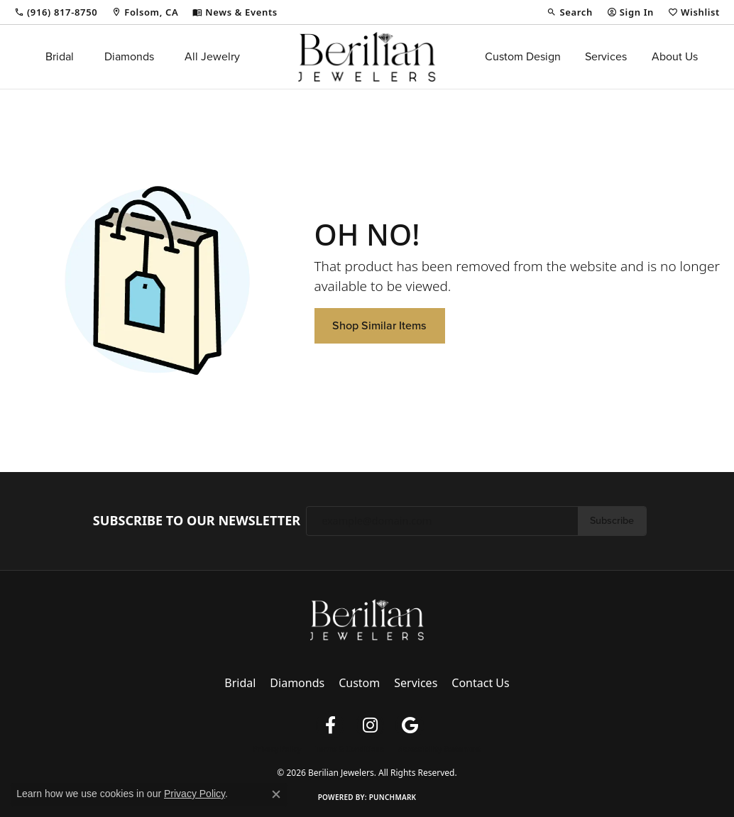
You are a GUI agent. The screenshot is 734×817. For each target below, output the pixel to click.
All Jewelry (212, 56)
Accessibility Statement (439, 748)
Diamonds (129, 56)
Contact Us (480, 683)
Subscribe (612, 520)
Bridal (59, 56)
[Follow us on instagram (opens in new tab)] (370, 725)
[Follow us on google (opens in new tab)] (409, 725)
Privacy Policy (277, 748)
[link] (55, 12)
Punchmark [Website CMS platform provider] (393, 797)
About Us (675, 56)
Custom (359, 683)
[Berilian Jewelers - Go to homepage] (367, 618)
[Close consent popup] (276, 794)
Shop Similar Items (379, 325)
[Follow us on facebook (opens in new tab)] (330, 725)
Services (606, 56)
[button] (569, 12)
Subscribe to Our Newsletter (196, 521)
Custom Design (523, 56)
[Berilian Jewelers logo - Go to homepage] (366, 57)
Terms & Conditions (349, 748)
